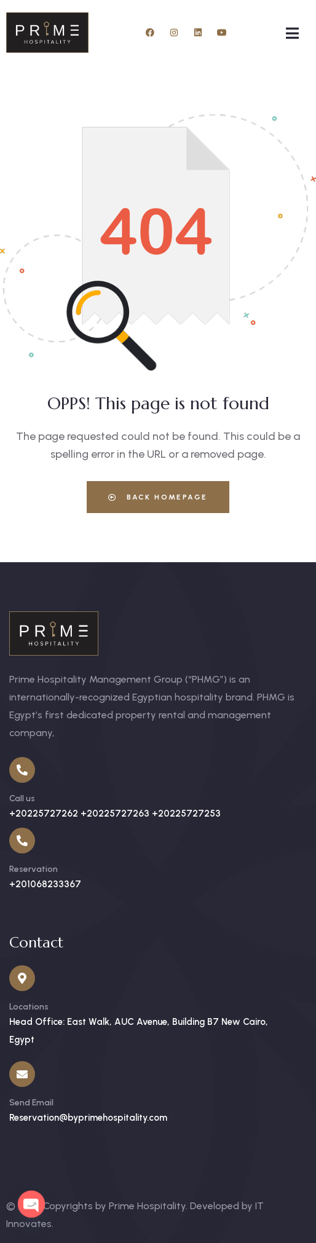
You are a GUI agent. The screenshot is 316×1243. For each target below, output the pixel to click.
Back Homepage (157, 497)
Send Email (31, 1102)
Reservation (33, 869)
